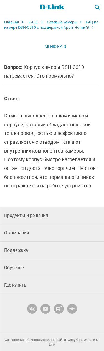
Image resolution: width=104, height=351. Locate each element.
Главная (11, 22)
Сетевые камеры (62, 22)
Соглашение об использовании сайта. (36, 339)
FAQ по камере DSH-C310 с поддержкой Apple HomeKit (51, 24)
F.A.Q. (33, 22)
